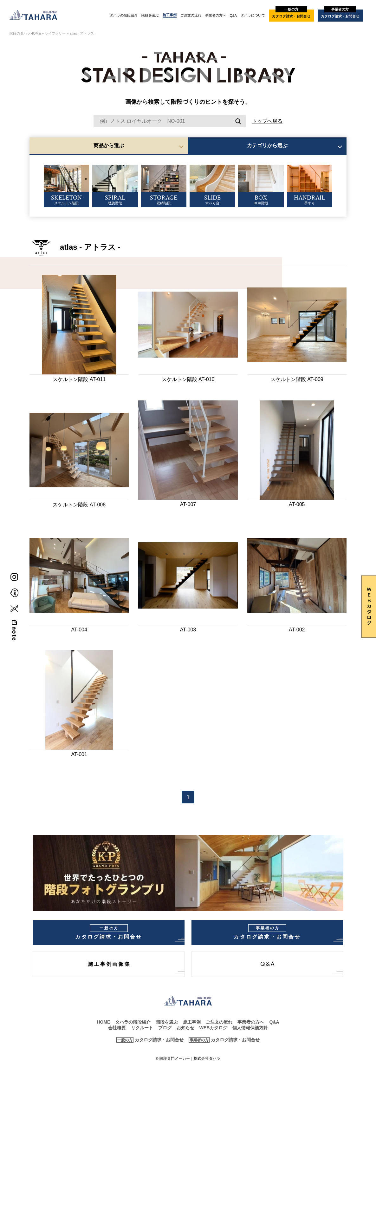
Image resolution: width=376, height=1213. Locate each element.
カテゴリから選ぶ (267, 145)
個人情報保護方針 (250, 1027)
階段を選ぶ (150, 15)
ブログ (165, 1027)
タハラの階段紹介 (124, 15)
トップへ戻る (267, 121)
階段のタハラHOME (25, 33)
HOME (103, 1022)
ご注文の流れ (190, 15)
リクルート (142, 1027)
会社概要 (117, 1027)
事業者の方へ (215, 15)
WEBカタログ (213, 1027)
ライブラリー (55, 33)
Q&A (233, 15)
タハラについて (253, 15)
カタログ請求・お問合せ (291, 14)
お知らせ (185, 1027)
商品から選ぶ (109, 145)
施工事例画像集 (109, 964)
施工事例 (170, 15)
